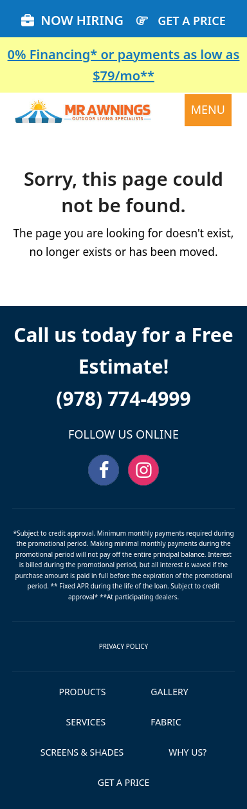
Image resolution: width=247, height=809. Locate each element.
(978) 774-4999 (123, 398)
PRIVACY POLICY (124, 646)
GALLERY (169, 692)
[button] (208, 110)
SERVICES (86, 722)
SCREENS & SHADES (82, 752)
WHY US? (187, 752)
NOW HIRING (72, 20)
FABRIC (166, 722)
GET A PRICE (192, 20)
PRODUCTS (82, 692)
